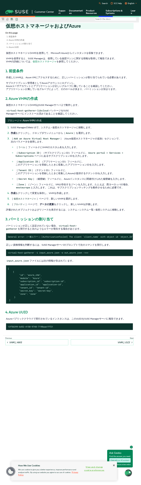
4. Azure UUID (13, 47)
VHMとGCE (124, 342)
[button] (10, 471)
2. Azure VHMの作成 (15, 40)
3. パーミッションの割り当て (19, 43)
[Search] (116, 19)
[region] (64, 471)
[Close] (114, 465)
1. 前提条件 (11, 36)
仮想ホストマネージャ (44, 61)
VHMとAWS (15, 342)
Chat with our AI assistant (120, 460)
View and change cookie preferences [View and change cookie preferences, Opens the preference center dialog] (94, 468)
